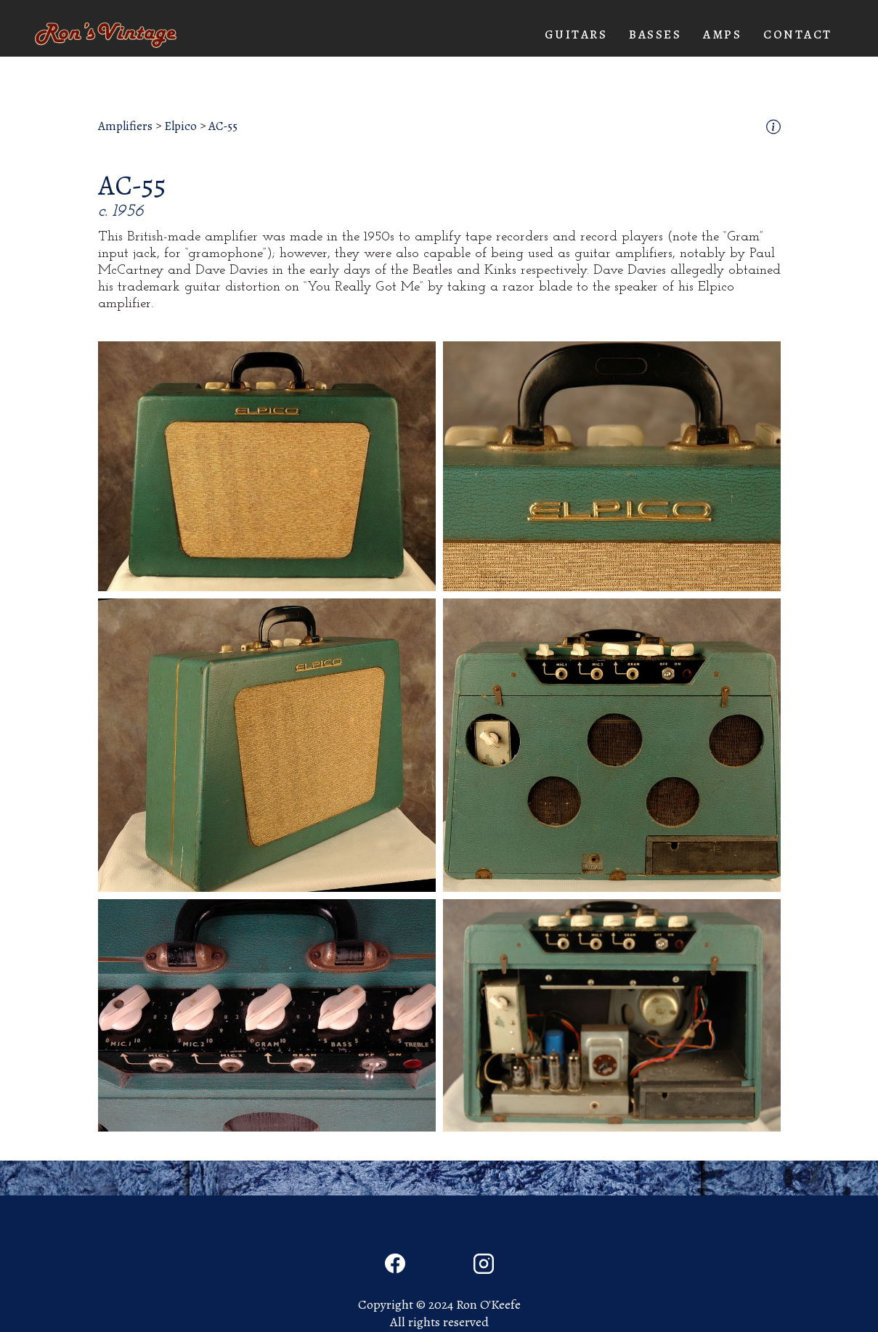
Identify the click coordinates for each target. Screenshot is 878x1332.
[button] (576, 35)
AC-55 (222, 126)
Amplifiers (125, 126)
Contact (797, 34)
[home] (105, 35)
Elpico (180, 126)
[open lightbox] (267, 465)
